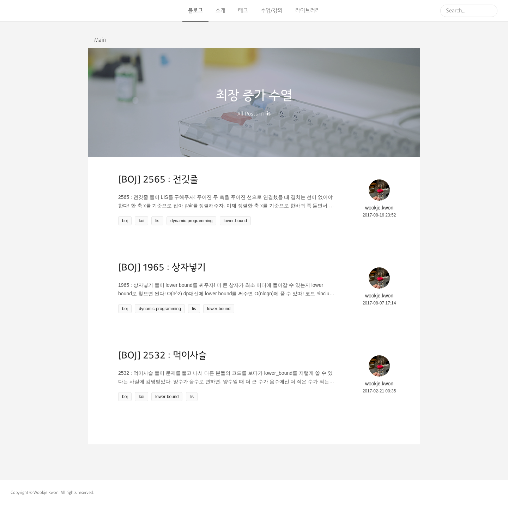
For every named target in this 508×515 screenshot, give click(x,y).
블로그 (195, 10)
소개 (220, 10)
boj (125, 220)
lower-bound (235, 220)
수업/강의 (272, 10)
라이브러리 (307, 10)
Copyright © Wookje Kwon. (35, 493)
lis (157, 220)
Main (100, 40)
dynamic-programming (191, 220)
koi (141, 220)
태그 (243, 10)
